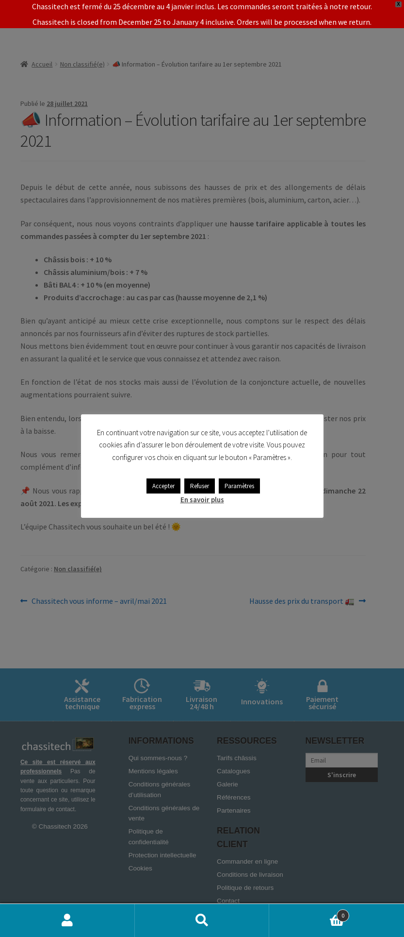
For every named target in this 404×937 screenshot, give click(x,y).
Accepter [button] (163, 486)
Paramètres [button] (239, 486)
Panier (309, 913)
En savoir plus (202, 499)
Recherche (202, 920)
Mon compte (67, 920)
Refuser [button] (199, 486)
